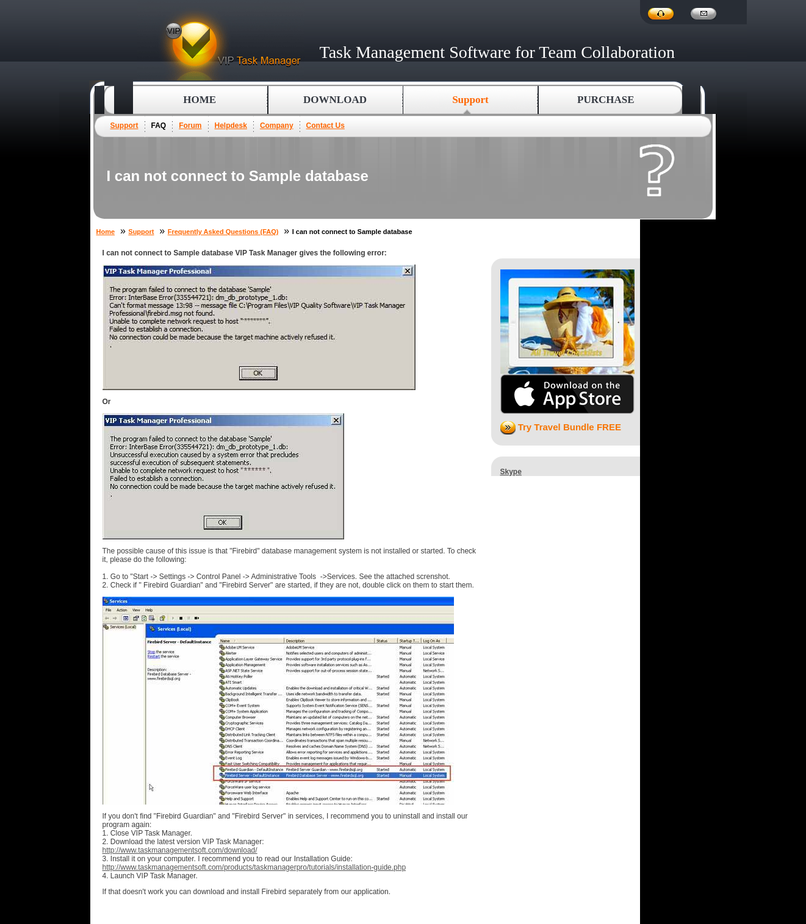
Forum (190, 125)
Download (335, 99)
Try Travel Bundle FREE (560, 427)
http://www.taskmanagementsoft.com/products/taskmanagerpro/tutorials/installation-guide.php (254, 867)
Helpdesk (231, 125)
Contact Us (325, 125)
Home (199, 99)
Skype (511, 471)
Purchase (606, 99)
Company (276, 125)
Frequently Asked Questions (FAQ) (223, 231)
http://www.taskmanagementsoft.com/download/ (180, 850)
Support (124, 125)
